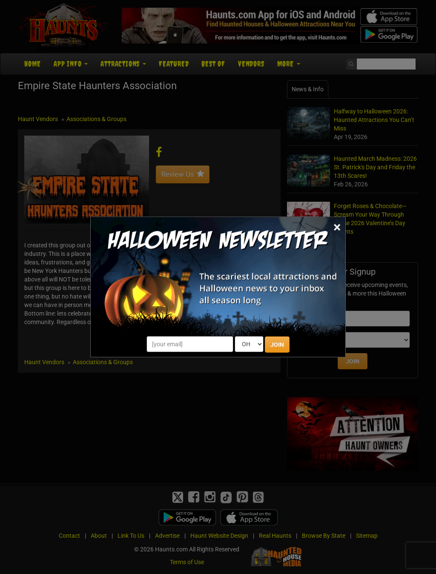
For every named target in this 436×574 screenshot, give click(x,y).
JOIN (277, 344)
